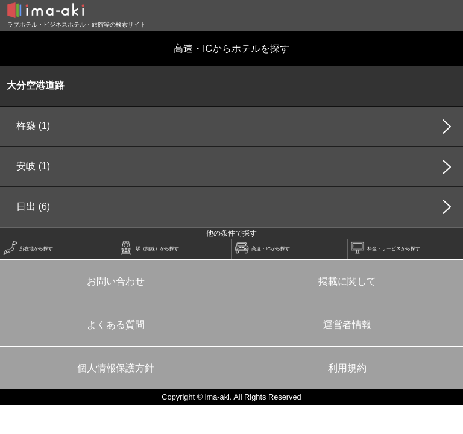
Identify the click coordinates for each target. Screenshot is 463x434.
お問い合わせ (116, 281)
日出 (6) (33, 206)
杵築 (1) (33, 126)
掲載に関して (347, 281)
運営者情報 (347, 324)
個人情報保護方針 (115, 368)
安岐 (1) (33, 166)
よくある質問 (116, 324)
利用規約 (347, 368)
